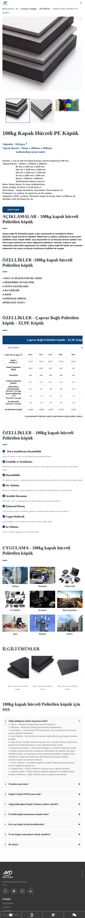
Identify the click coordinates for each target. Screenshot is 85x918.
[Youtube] (31, 844)
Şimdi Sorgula (13, 210)
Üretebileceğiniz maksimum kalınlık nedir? (27, 767)
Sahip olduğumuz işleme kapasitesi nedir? (26, 721)
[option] (17, 111)
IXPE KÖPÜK (7, 871)
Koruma (5, 896)
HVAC (4, 911)
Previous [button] (3, 111)
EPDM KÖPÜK (8, 856)
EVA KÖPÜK (7, 864)
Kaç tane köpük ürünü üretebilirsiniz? (25, 777)
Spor (4, 903)
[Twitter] (22, 844)
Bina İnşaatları (7, 900)
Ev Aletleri (6, 892)
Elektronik (6, 888)
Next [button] (81, 111)
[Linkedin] (14, 844)
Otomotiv (5, 884)
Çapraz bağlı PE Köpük (10, 867)
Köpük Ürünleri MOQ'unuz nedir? (23, 747)
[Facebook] (5, 844)
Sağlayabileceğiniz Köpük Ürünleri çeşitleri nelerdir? (31, 757)
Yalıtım (4, 881)
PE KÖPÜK (6, 860)
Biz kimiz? (12, 797)
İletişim (5, 907)
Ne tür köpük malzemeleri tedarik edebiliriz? (28, 787)
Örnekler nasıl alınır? (17, 737)
